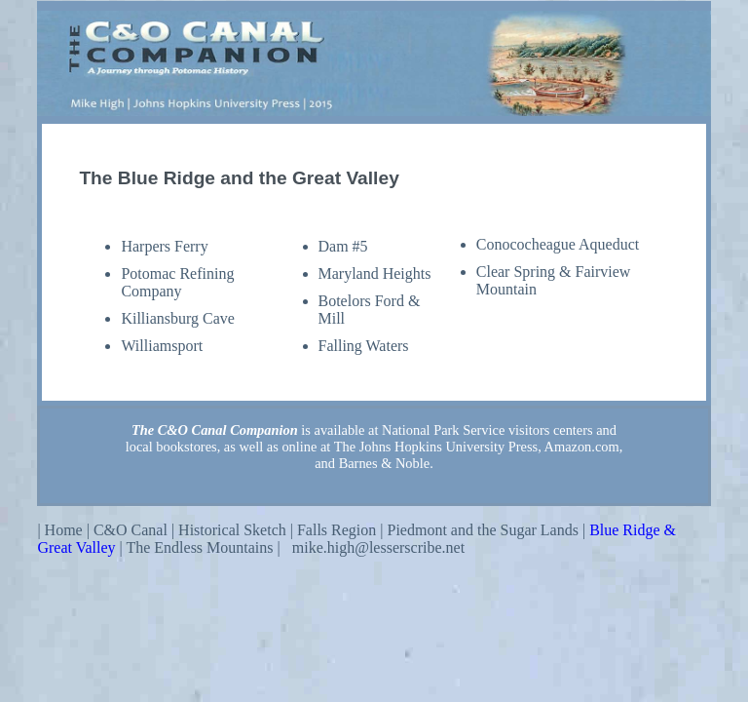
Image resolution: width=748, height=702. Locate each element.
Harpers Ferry (164, 246)
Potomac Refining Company (177, 282)
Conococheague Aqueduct (558, 244)
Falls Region (336, 530)
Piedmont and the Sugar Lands (483, 530)
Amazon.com (581, 446)
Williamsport (162, 345)
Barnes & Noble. (386, 463)
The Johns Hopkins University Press (436, 446)
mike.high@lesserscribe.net (378, 547)
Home (64, 530)
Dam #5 (343, 246)
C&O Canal (131, 530)
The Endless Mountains (201, 547)
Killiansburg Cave (178, 318)
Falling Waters (363, 345)
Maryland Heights (374, 273)
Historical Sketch (232, 530)
